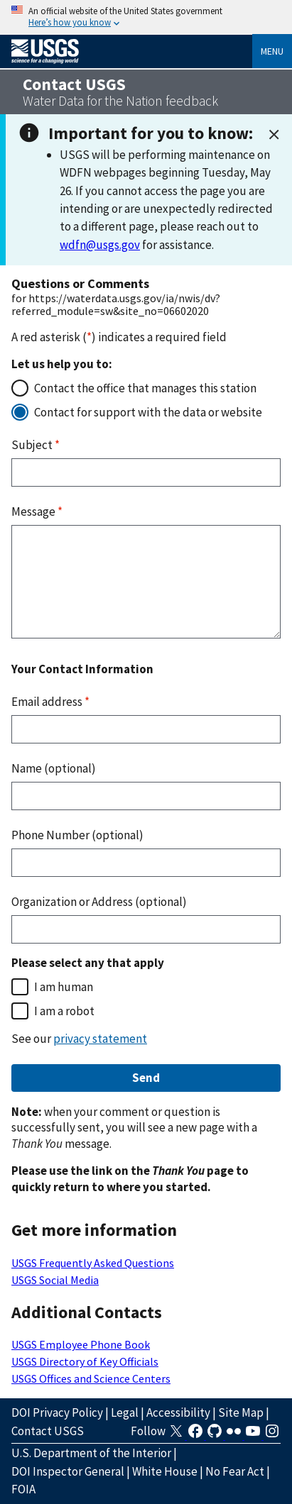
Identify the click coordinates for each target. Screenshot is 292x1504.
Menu (272, 51)
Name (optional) (53, 768)
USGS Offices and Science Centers (91, 1378)
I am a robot (64, 1011)
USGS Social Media (55, 1280)
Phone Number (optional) (77, 835)
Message (37, 511)
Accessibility (178, 1412)
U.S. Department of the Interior (91, 1453)
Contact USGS (47, 1431)
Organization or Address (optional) (99, 901)
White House (165, 1471)
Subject (35, 445)
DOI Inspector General (67, 1471)
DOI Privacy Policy (57, 1412)
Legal (125, 1412)
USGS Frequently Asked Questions (92, 1263)
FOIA (23, 1489)
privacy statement (100, 1038)
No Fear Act (234, 1471)
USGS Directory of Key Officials (84, 1361)
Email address (50, 701)
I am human (63, 987)
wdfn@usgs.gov (100, 245)
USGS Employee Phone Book (80, 1344)
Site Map (241, 1412)
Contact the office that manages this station (145, 388)
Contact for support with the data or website (148, 412)
